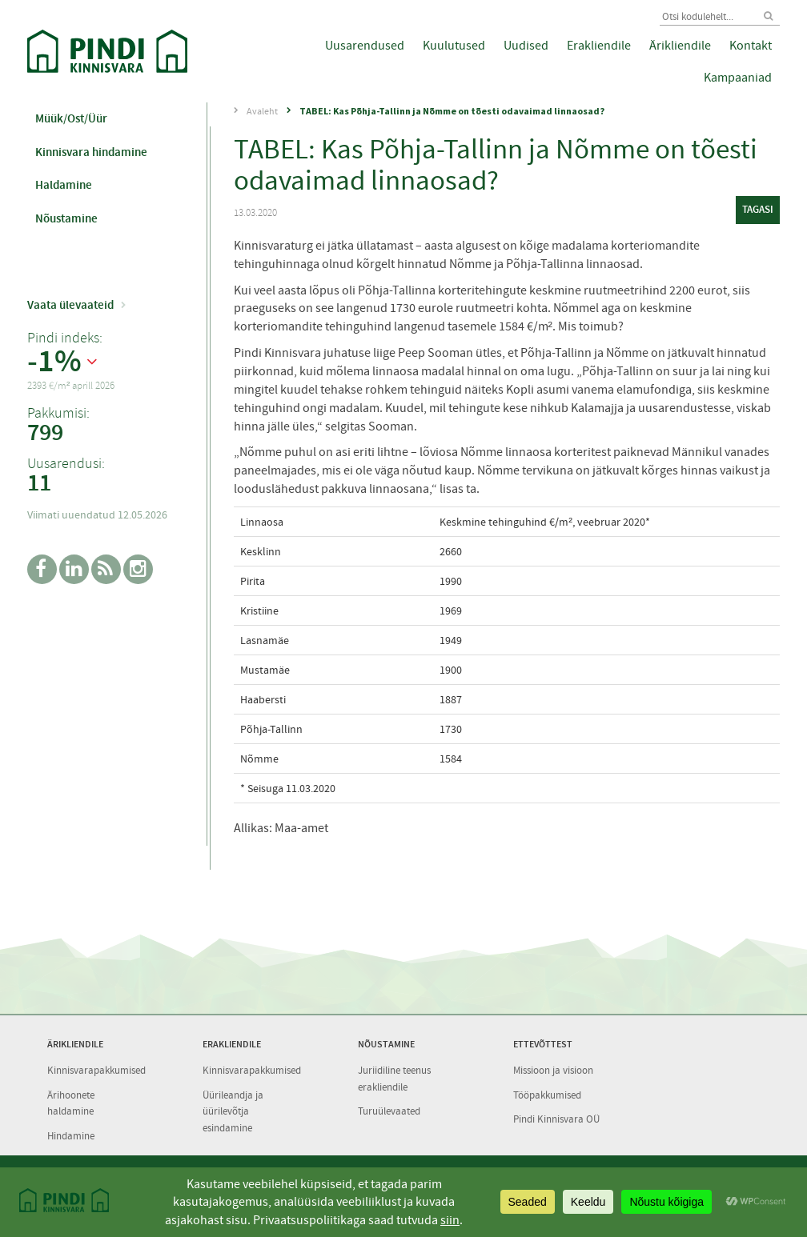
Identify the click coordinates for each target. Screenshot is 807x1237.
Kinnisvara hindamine (91, 152)
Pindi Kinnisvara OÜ (556, 1119)
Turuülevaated (389, 1111)
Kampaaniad (738, 78)
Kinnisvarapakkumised (96, 1070)
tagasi (757, 209)
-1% (54, 361)
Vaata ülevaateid (70, 305)
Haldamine (63, 185)
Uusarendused (364, 46)
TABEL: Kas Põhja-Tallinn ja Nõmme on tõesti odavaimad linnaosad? (451, 111)
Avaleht (262, 111)
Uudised (526, 46)
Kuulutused (454, 46)
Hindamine (70, 1136)
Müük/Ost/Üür (71, 118)
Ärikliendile (680, 46)
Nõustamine (66, 218)
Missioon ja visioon (553, 1070)
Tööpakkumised (547, 1095)
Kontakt (750, 46)
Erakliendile (599, 46)
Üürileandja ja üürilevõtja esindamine (233, 1111)
